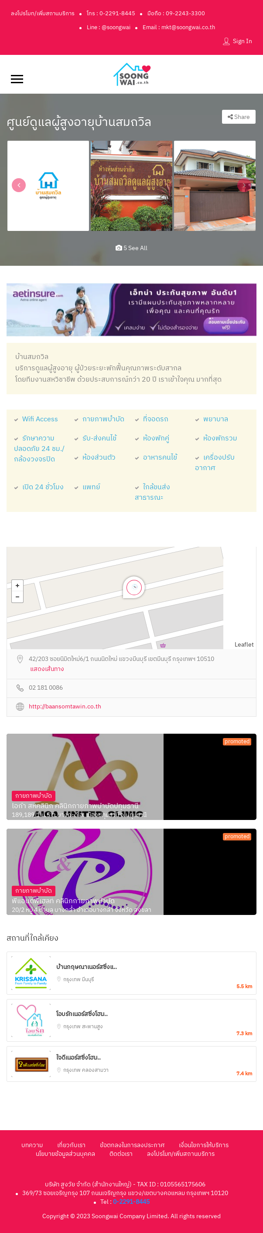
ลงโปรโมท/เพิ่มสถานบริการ (43, 13)
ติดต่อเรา (121, 1154)
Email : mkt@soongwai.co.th (179, 27)
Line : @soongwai (108, 27)
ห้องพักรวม (216, 438)
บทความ (32, 1145)
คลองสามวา (95, 1070)
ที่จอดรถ (151, 419)
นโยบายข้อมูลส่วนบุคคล (65, 1154)
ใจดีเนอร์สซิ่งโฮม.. (78, 1058)
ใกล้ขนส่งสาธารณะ (152, 492)
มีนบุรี (88, 980)
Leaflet (244, 645)
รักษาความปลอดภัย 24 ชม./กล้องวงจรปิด (39, 449)
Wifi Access (36, 419)
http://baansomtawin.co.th (65, 706)
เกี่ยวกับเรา (71, 1145)
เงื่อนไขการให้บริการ (204, 1145)
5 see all (131, 248)
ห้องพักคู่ (152, 438)
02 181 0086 (46, 688)
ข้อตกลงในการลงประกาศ (132, 1145)
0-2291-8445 (131, 1202)
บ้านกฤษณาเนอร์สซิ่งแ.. (86, 967)
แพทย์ (87, 487)
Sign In (242, 41)
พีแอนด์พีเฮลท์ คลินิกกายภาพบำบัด (63, 901)
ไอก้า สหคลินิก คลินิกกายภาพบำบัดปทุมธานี (75, 806)
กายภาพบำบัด (99, 419)
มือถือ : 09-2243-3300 (176, 13)
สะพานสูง (92, 1027)
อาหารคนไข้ (156, 458)
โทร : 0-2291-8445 (111, 13)
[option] (48, 185)
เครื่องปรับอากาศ (215, 463)
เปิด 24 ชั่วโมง (39, 487)
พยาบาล (211, 419)
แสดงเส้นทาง (47, 669)
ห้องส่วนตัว (95, 458)
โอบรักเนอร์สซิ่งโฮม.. (82, 1014)
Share (239, 117)
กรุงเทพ (72, 980)
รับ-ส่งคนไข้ (95, 438)
